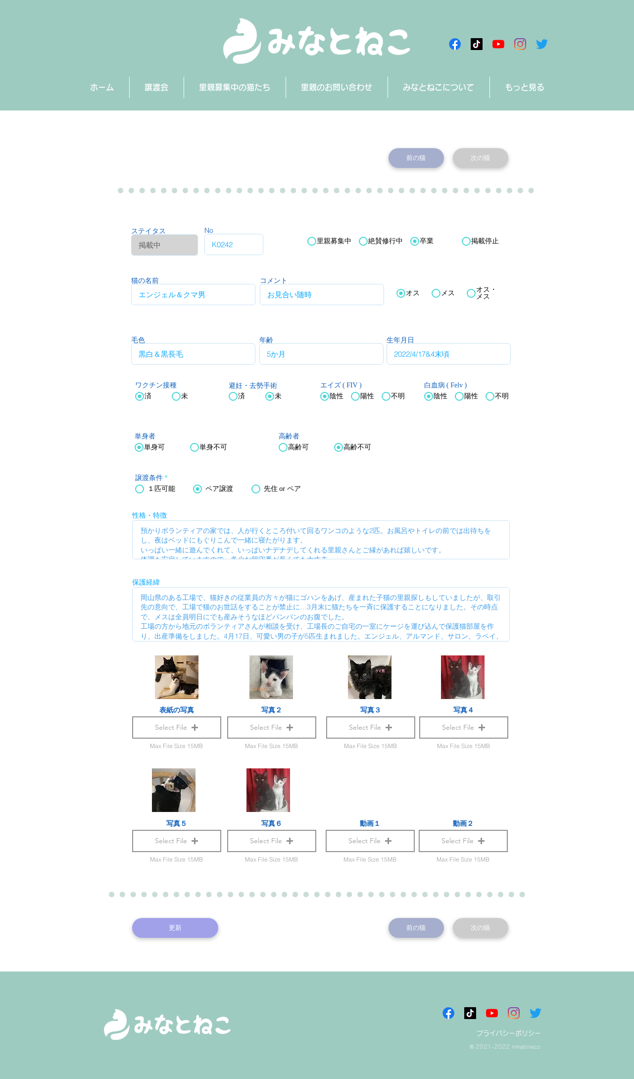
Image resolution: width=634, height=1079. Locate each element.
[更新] (175, 928)
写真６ (271, 823)
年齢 (266, 339)
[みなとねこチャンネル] (498, 44)
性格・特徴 (149, 515)
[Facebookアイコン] (455, 44)
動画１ (370, 823)
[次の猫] (480, 158)
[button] (370, 841)
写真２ (271, 709)
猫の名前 (145, 280)
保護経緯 (146, 582)
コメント (274, 280)
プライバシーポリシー (509, 1033)
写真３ (370, 709)
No (208, 230)
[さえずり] (542, 44)
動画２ (463, 823)
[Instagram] (520, 44)
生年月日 (400, 339)
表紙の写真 (176, 709)
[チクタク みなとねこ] (477, 44)
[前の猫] (416, 158)
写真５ (176, 823)
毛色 (138, 339)
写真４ (463, 709)
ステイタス (148, 230)
